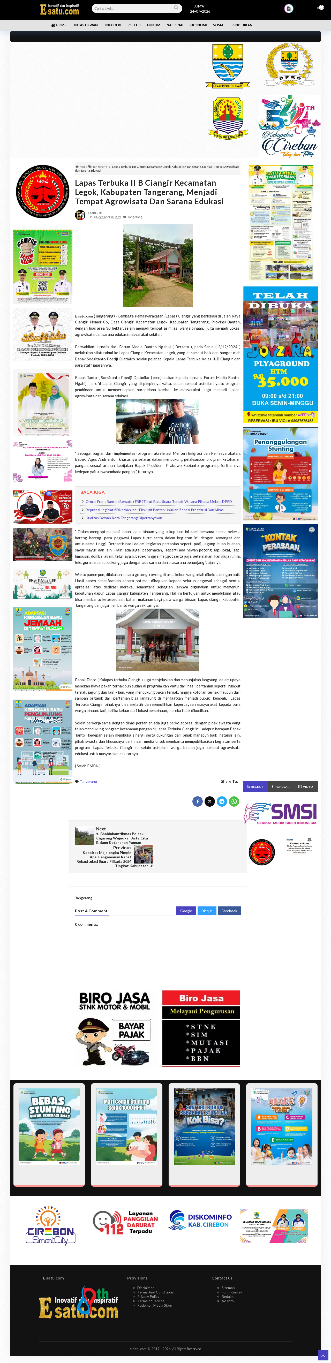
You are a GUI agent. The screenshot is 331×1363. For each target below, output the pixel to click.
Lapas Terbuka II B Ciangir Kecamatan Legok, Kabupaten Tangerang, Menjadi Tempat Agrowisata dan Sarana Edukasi (149, 192)
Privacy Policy (148, 1277)
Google (186, 892)
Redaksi (228, 1277)
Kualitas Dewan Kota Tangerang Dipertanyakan (124, 518)
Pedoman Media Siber (154, 1286)
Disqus (207, 892)
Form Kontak (232, 1273)
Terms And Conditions (155, 1273)
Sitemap (228, 1269)
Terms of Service (150, 1282)
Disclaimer (145, 1269)
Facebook (229, 892)
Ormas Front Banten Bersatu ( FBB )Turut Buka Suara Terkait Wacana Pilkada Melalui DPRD (159, 501)
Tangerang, (135, 216)
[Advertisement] (101, 78)
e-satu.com (138, 1330)
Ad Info (228, 1282)
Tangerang (88, 781)
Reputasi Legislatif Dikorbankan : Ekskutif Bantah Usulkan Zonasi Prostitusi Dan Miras (155, 510)
